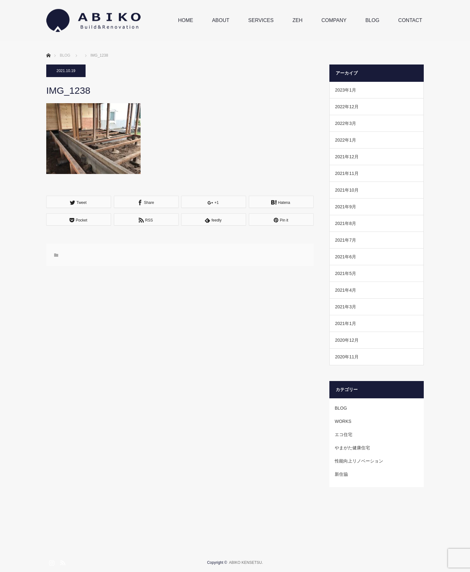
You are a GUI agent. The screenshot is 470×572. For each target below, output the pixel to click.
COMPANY (334, 20)
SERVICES (261, 20)
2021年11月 (347, 173)
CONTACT (410, 20)
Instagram (51, 561)
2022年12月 (347, 106)
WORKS (343, 421)
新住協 (341, 474)
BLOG (372, 20)
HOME (185, 20)
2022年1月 (345, 140)
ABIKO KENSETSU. (246, 562)
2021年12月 (347, 156)
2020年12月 (347, 340)
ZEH (298, 20)
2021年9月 (345, 206)
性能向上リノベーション (359, 460)
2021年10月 (347, 190)
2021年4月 (345, 290)
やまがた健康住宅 (352, 447)
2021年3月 (345, 306)
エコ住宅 (343, 434)
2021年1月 (345, 323)
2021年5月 (345, 273)
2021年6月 (345, 256)
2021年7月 (345, 240)
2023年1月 (345, 90)
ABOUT (220, 20)
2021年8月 (345, 223)
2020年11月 (347, 356)
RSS (62, 561)
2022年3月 (345, 123)
